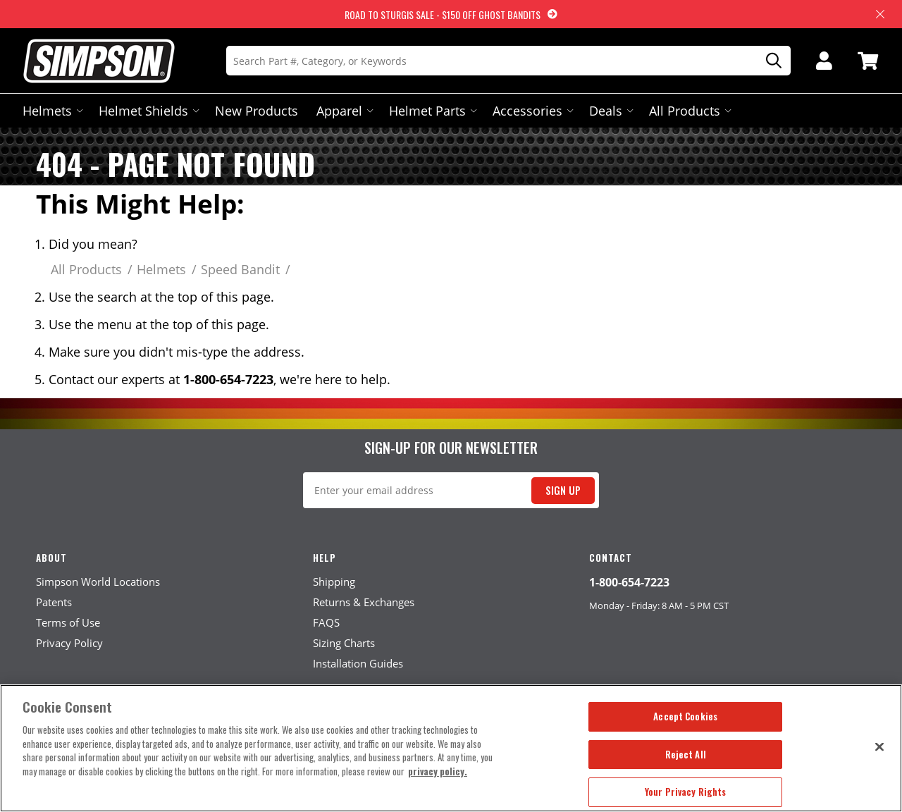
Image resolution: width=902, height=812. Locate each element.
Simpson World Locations (98, 581)
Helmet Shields (148, 110)
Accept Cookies (685, 716)
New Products (256, 110)
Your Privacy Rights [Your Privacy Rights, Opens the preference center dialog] (685, 792)
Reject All (685, 754)
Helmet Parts (431, 110)
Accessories (532, 110)
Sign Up (563, 490)
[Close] (879, 746)
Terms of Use (68, 622)
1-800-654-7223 (629, 582)
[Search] (508, 60)
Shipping (334, 581)
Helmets (51, 110)
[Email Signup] (451, 490)
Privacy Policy (69, 643)
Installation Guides (358, 663)
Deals (610, 110)
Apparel (343, 110)
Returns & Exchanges (363, 602)
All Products (689, 110)
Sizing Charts (344, 643)
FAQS (326, 622)
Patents (54, 602)
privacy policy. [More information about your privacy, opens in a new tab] (437, 771)
